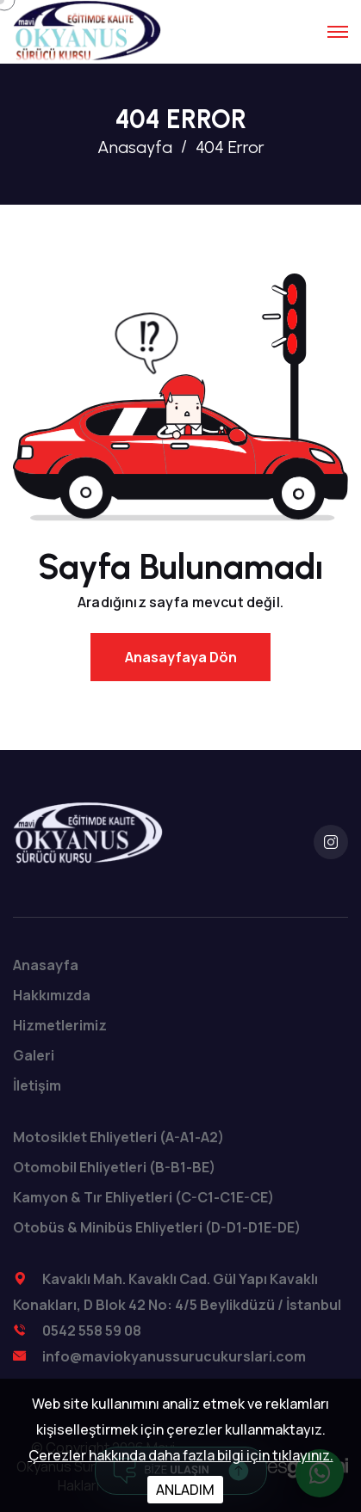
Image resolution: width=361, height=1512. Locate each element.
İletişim (37, 1085)
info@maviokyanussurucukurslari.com (174, 1356)
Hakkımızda (51, 995)
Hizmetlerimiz (60, 1025)
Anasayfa (134, 147)
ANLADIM (185, 1489)
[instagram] (331, 842)
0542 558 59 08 (91, 1330)
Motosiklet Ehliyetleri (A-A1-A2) (118, 1137)
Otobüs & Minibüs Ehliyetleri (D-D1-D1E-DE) (157, 1227)
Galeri (33, 1055)
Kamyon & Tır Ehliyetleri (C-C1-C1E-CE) (143, 1197)
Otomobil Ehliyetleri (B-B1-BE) (114, 1167)
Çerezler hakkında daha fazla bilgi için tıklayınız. (180, 1455)
